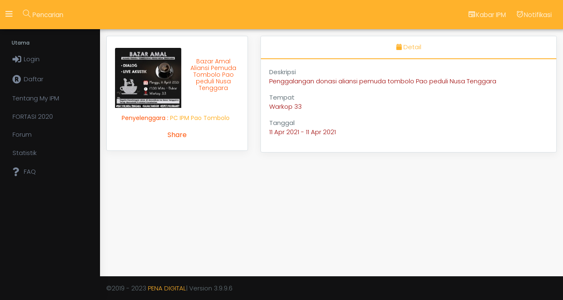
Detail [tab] (408, 46)
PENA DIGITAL (167, 288)
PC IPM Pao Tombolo (200, 118)
